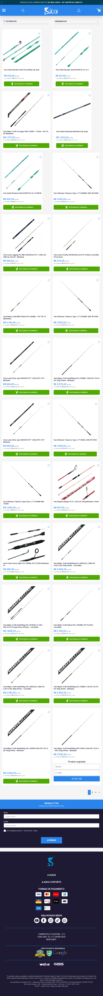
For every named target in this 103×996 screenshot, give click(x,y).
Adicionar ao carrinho (22, 84)
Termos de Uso (28, 830)
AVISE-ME (76, 778)
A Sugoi (51, 875)
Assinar (51, 840)
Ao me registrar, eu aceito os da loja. (21, 831)
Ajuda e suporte (51, 882)
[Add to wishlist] (39, 33)
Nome (51, 815)
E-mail (51, 824)
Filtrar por (9, 21)
